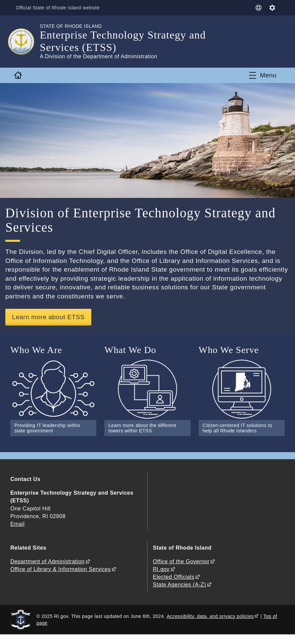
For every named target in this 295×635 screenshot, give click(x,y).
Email (17, 524)
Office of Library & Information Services (60, 569)
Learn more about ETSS (48, 317)
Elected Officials (173, 577)
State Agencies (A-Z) (179, 585)
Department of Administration (47, 561)
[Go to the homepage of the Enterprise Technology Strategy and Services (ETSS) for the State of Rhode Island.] (25, 41)
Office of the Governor (181, 561)
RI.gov (161, 569)
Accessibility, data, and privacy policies (210, 616)
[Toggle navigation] (263, 75)
